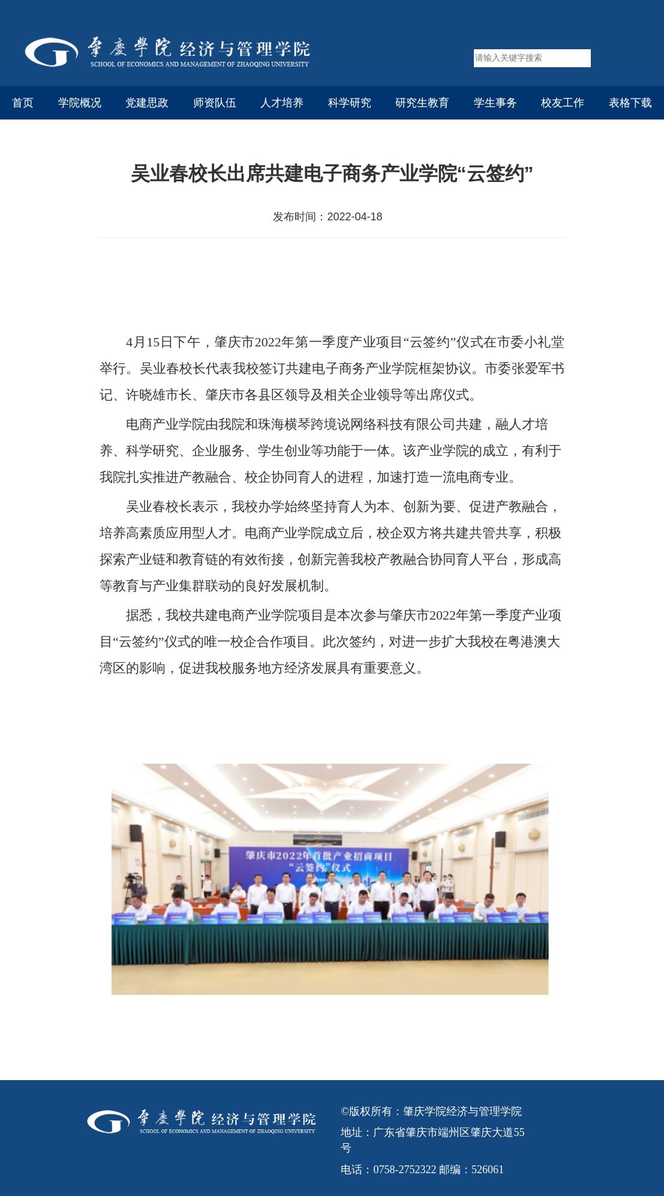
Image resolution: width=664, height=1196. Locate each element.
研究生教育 (422, 103)
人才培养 (282, 103)
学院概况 (79, 103)
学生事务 (495, 103)
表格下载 (630, 103)
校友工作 (562, 103)
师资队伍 (214, 103)
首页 (23, 103)
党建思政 (147, 103)
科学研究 (349, 103)
